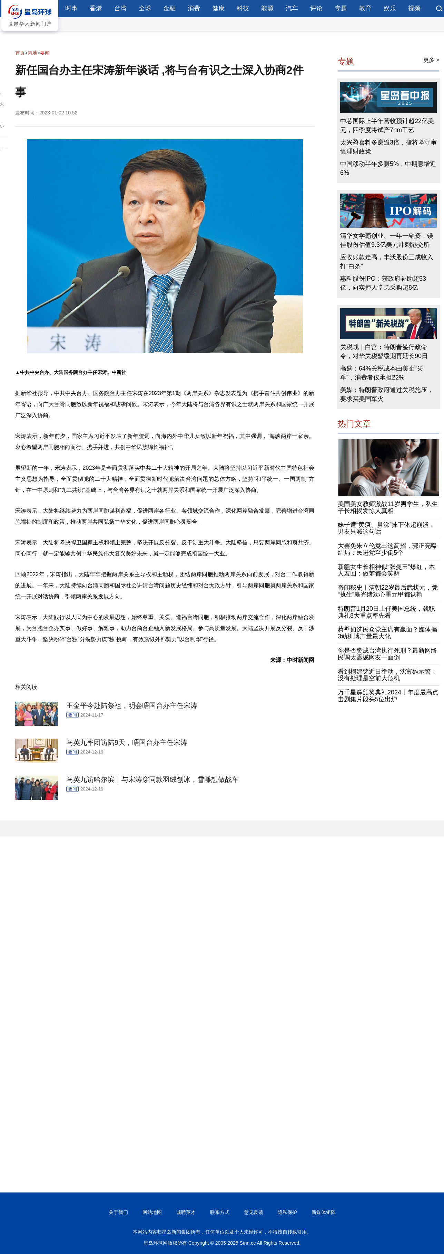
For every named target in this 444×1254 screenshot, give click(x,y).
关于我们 (118, 1212)
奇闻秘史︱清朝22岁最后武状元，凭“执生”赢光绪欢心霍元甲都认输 (388, 591)
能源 (267, 8)
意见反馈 (253, 1212)
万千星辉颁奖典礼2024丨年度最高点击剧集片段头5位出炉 (388, 696)
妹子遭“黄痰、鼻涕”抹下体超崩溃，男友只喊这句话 (386, 528)
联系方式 (219, 1212)
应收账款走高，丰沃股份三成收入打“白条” (386, 262)
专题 (341, 8)
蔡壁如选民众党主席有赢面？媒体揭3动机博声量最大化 (387, 633)
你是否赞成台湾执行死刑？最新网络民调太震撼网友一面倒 (387, 654)
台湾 (120, 8)
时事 (71, 8)
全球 (145, 8)
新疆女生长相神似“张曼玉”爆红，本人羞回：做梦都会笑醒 (386, 570)
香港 (96, 8)
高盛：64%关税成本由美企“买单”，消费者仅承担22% (381, 373)
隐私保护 (287, 1212)
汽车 (292, 8)
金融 (169, 8)
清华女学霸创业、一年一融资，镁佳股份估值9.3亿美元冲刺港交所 (386, 240)
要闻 (45, 53)
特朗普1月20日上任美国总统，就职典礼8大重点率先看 (386, 612)
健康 (218, 8)
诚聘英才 (186, 1212)
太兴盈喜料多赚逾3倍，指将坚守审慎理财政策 (388, 147)
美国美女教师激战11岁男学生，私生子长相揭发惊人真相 (388, 507)
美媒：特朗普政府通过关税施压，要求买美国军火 (386, 394)
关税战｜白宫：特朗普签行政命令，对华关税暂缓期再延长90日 (384, 351)
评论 (316, 8)
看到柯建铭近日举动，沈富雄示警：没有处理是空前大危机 (387, 675)
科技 (243, 8)
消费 (194, 8)
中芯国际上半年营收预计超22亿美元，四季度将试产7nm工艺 (387, 125)
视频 (414, 8)
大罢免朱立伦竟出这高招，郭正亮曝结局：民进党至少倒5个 (387, 549)
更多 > (431, 60)
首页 (20, 53)
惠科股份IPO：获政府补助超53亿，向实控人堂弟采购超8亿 (383, 283)
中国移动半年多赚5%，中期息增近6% (388, 168)
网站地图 (152, 1212)
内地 (32, 53)
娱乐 (390, 8)
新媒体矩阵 (324, 1212)
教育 (365, 8)
